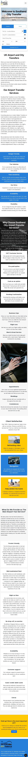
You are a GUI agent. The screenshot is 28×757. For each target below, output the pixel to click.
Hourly (20, 26)
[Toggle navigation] (25, 3)
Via (25, 31)
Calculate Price (14, 47)
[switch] (3, 44)
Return (8, 44)
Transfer (8, 26)
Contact (14, 731)
